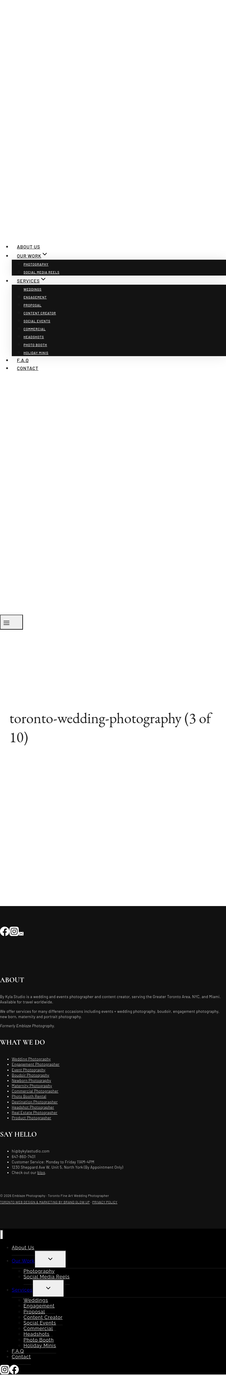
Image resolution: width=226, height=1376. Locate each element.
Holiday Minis (36, 353)
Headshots (34, 337)
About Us (28, 246)
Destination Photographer (35, 1102)
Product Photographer (31, 1117)
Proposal (32, 305)
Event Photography (29, 1070)
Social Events (37, 321)
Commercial (35, 329)
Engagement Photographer (36, 1064)
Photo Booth (35, 345)
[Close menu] (1, 1235)
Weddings (32, 289)
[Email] (21, 931)
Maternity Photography (32, 1085)
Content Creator (40, 313)
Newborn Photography (31, 1080)
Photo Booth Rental (29, 1096)
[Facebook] (4, 931)
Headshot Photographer (33, 1107)
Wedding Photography (31, 1059)
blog (41, 1172)
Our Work (23, 1261)
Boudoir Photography (30, 1075)
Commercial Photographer (35, 1091)
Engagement (35, 297)
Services (22, 1290)
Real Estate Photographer (34, 1112)
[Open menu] (11, 622)
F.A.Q (23, 360)
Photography (36, 264)
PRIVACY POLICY (104, 1202)
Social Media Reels (41, 272)
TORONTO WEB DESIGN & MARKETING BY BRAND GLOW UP (45, 1202)
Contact (28, 368)
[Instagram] (14, 931)
